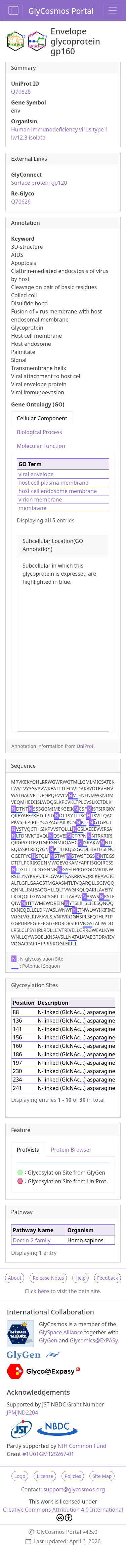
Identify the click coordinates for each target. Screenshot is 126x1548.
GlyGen (48, 1340)
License (45, 1476)
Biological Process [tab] (39, 432)
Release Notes (48, 1278)
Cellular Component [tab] (42, 418)
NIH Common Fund (82, 1446)
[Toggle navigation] (112, 10)
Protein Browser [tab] (71, 1149)
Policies (73, 1476)
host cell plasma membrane (53, 482)
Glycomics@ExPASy (94, 1340)
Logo (20, 1476)
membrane (32, 508)
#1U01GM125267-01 (48, 1454)
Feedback (107, 1278)
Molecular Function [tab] (41, 446)
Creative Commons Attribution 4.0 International (63, 1513)
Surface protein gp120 (39, 182)
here (43, 1291)
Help (80, 1278)
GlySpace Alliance (61, 1332)
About (15, 1278)
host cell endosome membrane (57, 491)
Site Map (102, 1476)
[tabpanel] (63, 592)
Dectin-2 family (32, 1240)
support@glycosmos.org (74, 1489)
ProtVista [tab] (28, 1149)
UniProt (85, 746)
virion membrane (40, 499)
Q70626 (21, 91)
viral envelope (36, 474)
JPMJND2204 (22, 1412)
